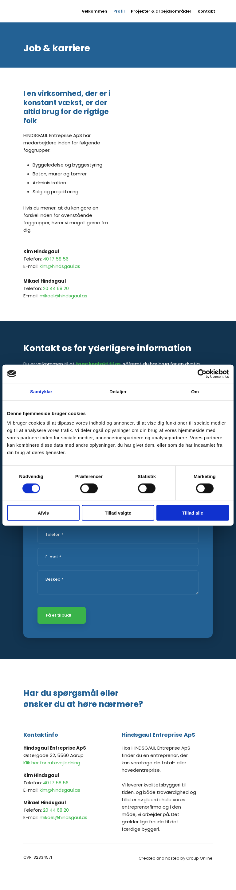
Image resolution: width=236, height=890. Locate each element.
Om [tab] (195, 391)
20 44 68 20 (56, 288)
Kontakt (206, 11)
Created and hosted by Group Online (176, 858)
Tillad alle (192, 513)
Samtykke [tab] (41, 391)
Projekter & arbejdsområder (161, 11)
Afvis (43, 513)
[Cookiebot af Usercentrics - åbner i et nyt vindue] (202, 373)
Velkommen (94, 11)
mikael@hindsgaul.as (63, 295)
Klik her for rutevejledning (51, 762)
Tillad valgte (118, 513)
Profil (119, 11)
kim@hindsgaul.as (60, 266)
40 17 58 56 (56, 259)
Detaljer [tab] (118, 391)
